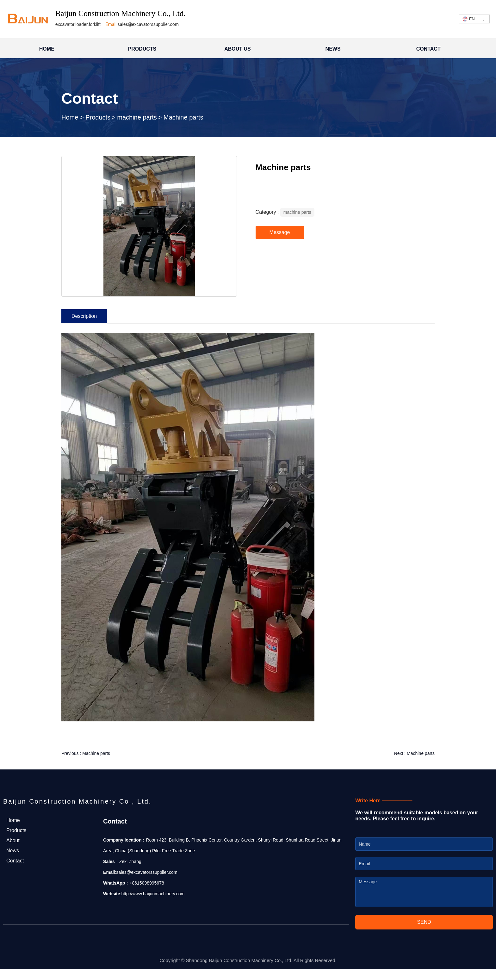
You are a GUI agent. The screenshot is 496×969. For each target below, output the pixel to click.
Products (97, 117)
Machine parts (96, 753)
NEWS (333, 49)
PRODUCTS (142, 49)
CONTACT (428, 49)
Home (70, 117)
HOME (46, 49)
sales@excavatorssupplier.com (148, 24)
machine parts (137, 117)
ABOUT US (237, 49)
